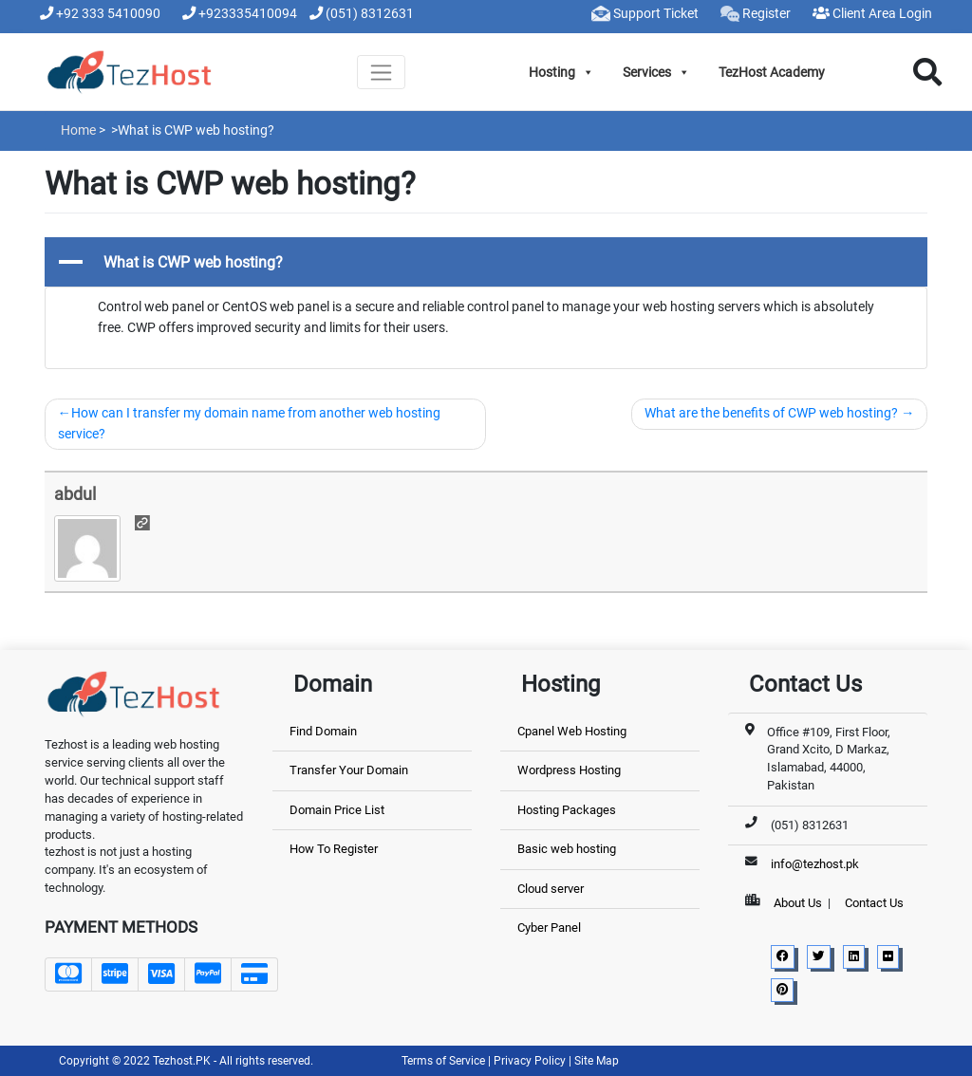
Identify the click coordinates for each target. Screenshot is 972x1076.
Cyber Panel (549, 927)
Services (656, 72)
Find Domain (323, 731)
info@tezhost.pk (815, 864)
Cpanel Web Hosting (571, 731)
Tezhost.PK (182, 1060)
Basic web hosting (566, 849)
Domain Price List (337, 810)
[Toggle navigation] (381, 72)
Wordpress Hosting (569, 770)
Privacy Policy (531, 1060)
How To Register (334, 849)
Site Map (596, 1060)
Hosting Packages (566, 810)
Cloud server (550, 888)
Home (78, 130)
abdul (75, 494)
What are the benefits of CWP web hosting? (771, 413)
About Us (798, 903)
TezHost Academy (772, 72)
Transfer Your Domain (349, 770)
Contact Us (874, 903)
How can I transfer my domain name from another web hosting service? (249, 423)
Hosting (561, 72)
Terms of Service (445, 1060)
